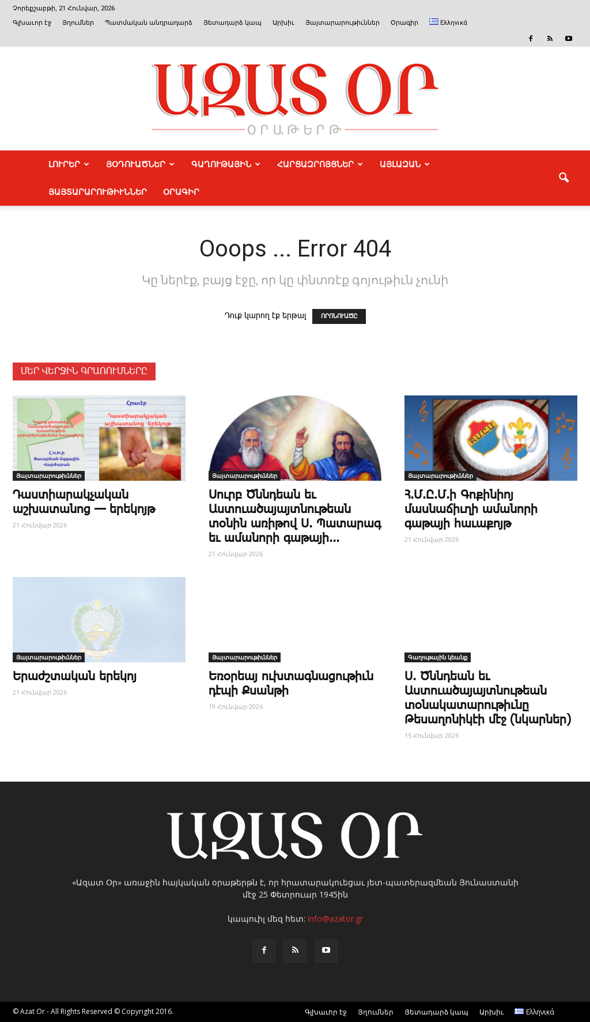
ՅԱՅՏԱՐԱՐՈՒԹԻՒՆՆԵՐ (97, 192)
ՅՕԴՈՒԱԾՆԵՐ (140, 164)
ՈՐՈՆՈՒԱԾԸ (339, 316)
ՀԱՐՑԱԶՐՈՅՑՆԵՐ (320, 164)
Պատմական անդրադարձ (148, 23)
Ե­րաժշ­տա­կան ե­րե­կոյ (75, 676)
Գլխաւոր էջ (32, 23)
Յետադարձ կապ (232, 23)
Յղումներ (78, 23)
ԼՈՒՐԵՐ (68, 164)
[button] (563, 178)
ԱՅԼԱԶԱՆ (405, 164)
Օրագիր (404, 23)
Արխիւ (283, 23)
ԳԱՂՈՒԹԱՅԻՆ (225, 164)
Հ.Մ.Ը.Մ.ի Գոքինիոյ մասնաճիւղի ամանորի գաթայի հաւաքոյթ (471, 509)
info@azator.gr (335, 918)
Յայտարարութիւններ (342, 23)
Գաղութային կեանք (437, 657)
